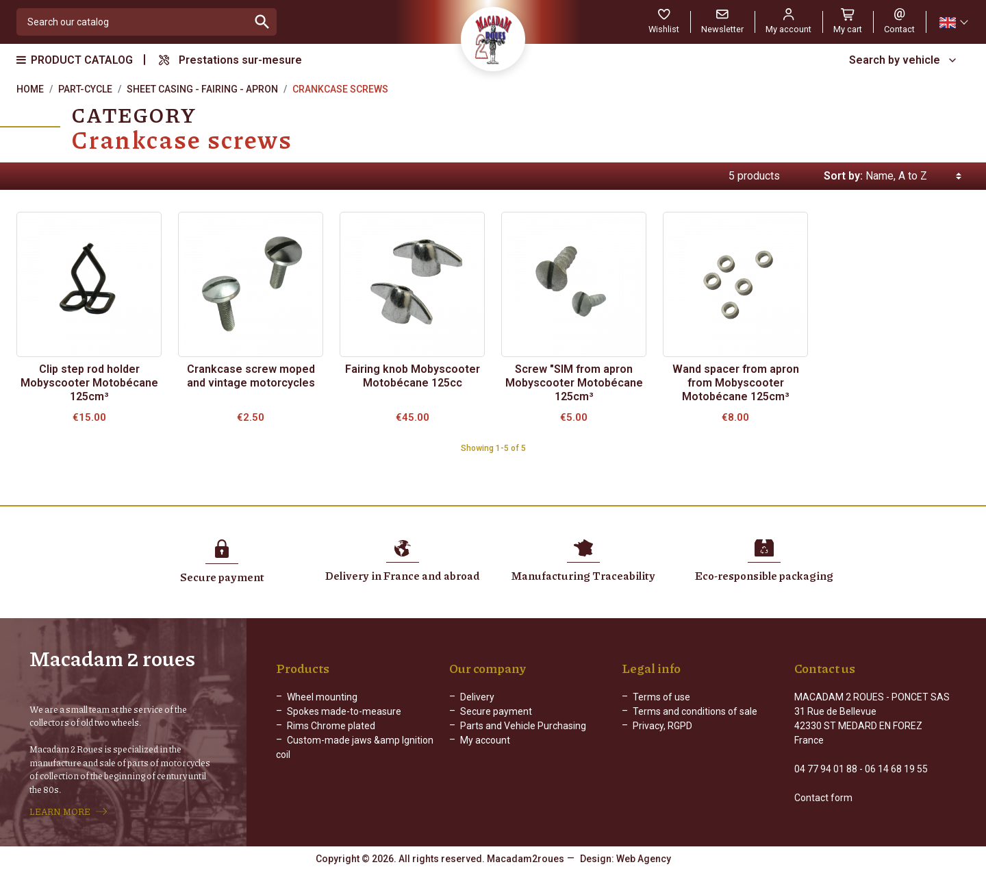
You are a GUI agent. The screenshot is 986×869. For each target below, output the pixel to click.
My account (485, 740)
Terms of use (661, 696)
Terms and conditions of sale (695, 711)
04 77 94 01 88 (825, 768)
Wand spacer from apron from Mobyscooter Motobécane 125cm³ (735, 383)
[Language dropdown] (953, 22)
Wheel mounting (322, 696)
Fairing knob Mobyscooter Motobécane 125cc (412, 376)
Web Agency (643, 858)
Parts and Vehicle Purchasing (523, 725)
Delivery (477, 696)
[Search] (132, 22)
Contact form (823, 797)
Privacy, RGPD (662, 725)
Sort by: (843, 175)
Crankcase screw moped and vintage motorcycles (251, 376)
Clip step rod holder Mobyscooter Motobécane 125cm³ (89, 383)
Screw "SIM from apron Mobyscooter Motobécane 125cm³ (574, 383)
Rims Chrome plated (331, 725)
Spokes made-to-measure (344, 711)
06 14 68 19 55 (896, 768)
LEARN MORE (59, 811)
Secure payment (496, 711)
